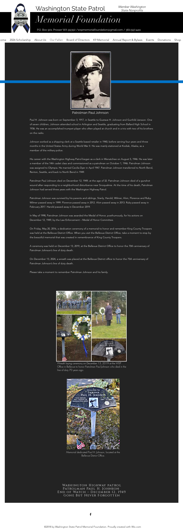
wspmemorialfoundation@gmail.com (100, 29)
